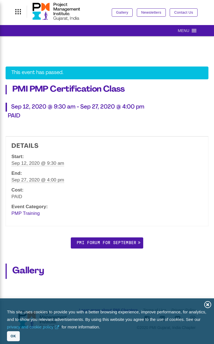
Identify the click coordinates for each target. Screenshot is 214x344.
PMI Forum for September (106, 242)
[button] (183, 30)
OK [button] (13, 336)
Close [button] (207, 304)
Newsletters (151, 12)
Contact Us (183, 12)
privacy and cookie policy (30, 327)
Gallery (122, 12)
